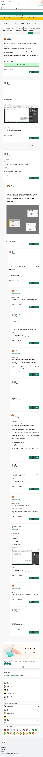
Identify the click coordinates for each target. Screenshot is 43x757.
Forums (15, 23)
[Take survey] (7, 664)
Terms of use (3, 749)
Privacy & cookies (3, 747)
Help (34, 13)
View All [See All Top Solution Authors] (5, 699)
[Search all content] (28, 16)
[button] (30, 33)
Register (26, 13)
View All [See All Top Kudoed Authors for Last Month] (5, 722)
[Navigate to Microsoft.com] (4, 8)
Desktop (34, 23)
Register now (35, 19)
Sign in (30, 13)
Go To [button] (38, 13)
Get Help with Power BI (24, 23)
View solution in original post (9, 131)
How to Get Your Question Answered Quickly (12, 675)
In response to (7, 85)
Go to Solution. (23, 64)
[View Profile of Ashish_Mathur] (11, 82)
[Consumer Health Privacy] (15, 753)
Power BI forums (7, 23)
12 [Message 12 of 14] (7, 135)
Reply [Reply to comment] (37, 137)
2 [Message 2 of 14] (7, 175)
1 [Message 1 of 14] (7, 69)
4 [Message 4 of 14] (12, 280)
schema (7, 235)
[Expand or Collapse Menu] (1, 11)
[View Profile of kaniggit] (8, 38)
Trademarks (2, 751)
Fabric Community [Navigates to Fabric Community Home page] (12, 8)
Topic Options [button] (36, 32)
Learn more (3, 4)
